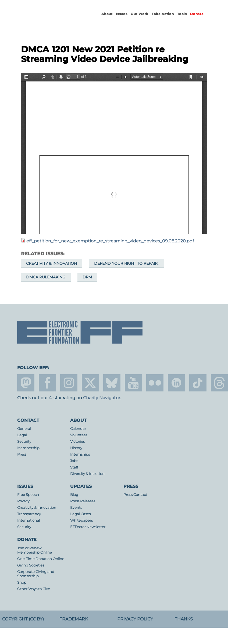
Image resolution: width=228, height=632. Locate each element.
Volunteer (78, 435)
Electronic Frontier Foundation (47, 18)
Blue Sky (111, 382)
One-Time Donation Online (40, 559)
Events (76, 508)
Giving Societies (30, 565)
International (28, 520)
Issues (121, 14)
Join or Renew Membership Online (34, 550)
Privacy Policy (135, 619)
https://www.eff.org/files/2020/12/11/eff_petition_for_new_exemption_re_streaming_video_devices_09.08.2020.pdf (114, 153)
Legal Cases (80, 514)
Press (21, 454)
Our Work (139, 14)
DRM (87, 277)
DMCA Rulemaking (45, 277)
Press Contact (135, 495)
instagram (68, 382)
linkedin (176, 382)
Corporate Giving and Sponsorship (35, 574)
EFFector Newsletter (87, 527)
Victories (77, 442)
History (76, 448)
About (107, 14)
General (24, 429)
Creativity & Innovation (51, 263)
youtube (133, 382)
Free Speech (28, 495)
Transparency (29, 514)
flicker (154, 382)
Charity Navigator (101, 397)
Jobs (74, 461)
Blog (74, 495)
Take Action (163, 14)
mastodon (25, 382)
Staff (74, 467)
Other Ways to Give (33, 589)
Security (24, 442)
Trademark (74, 619)
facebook (47, 382)
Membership (28, 448)
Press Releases (82, 501)
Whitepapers (81, 520)
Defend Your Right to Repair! (126, 263)
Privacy (23, 501)
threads (219, 382)
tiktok (197, 382)
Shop (21, 582)
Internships (80, 454)
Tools (182, 14)
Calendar (78, 429)
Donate (197, 14)
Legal (22, 435)
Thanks (184, 619)
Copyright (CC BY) (23, 619)
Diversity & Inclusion (87, 474)
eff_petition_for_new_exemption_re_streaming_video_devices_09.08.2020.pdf (110, 241)
